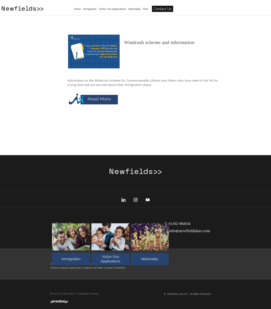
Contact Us (212, 9)
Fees (194, 9)
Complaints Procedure (88, 293)
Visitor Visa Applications (110, 259)
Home (126, 9)
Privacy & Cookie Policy (62, 293)
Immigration (71, 259)
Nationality (149, 259)
